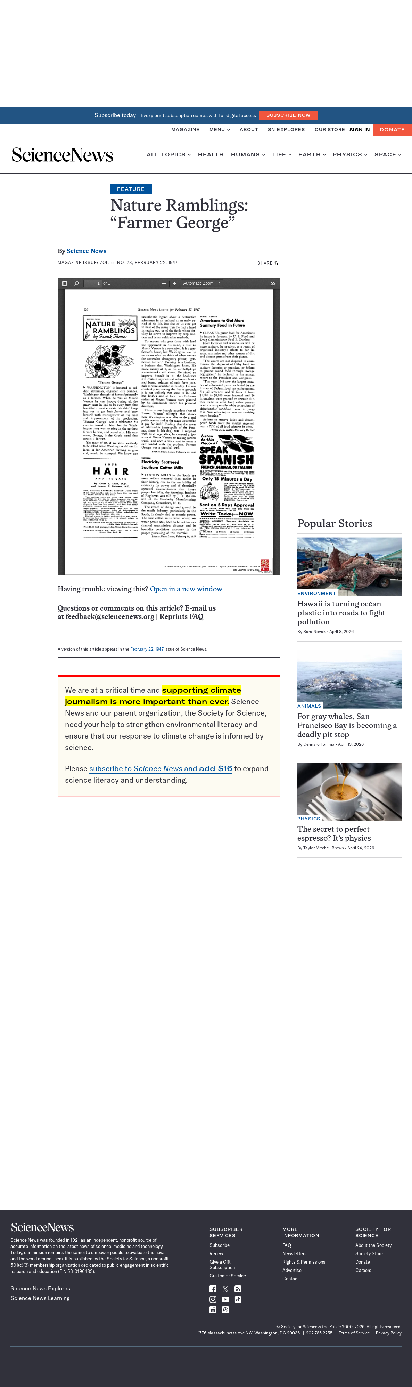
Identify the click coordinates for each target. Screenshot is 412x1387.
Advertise (292, 1270)
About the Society (373, 1245)
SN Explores (286, 129)
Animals (309, 706)
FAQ (286, 1245)
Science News (86, 252)
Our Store (330, 129)
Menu (219, 129)
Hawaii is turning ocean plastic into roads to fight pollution (341, 613)
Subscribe (219, 1245)
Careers (363, 1270)
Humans (248, 155)
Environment (316, 593)
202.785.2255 (319, 1333)
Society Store (369, 1253)
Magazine (185, 129)
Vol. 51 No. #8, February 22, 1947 (138, 262)
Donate (392, 130)
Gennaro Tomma (319, 744)
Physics (350, 155)
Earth (312, 155)
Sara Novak (314, 631)
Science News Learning (40, 1298)
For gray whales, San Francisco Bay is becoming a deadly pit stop (347, 726)
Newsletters (294, 1253)
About (249, 129)
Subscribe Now (288, 115)
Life (281, 155)
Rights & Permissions (304, 1262)
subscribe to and (160, 768)
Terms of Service (354, 1333)
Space (388, 155)
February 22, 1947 (147, 649)
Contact (290, 1278)
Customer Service (227, 1276)
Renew (216, 1253)
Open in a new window (186, 589)
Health (211, 155)
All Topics (169, 155)
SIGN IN (359, 129)
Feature (131, 189)
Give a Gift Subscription (222, 1264)
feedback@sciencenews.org (110, 617)
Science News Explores (40, 1288)
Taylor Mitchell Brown (323, 847)
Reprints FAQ (181, 617)
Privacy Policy (389, 1333)
